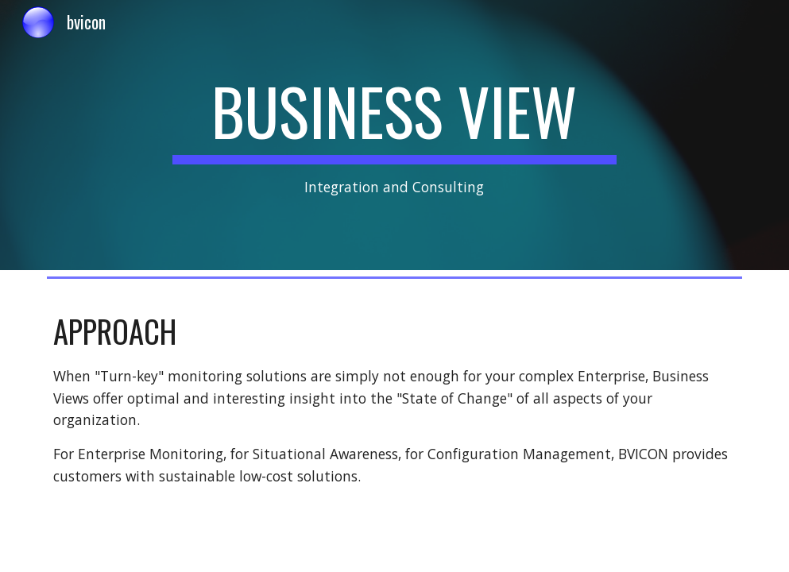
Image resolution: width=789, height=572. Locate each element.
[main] (395, 135)
